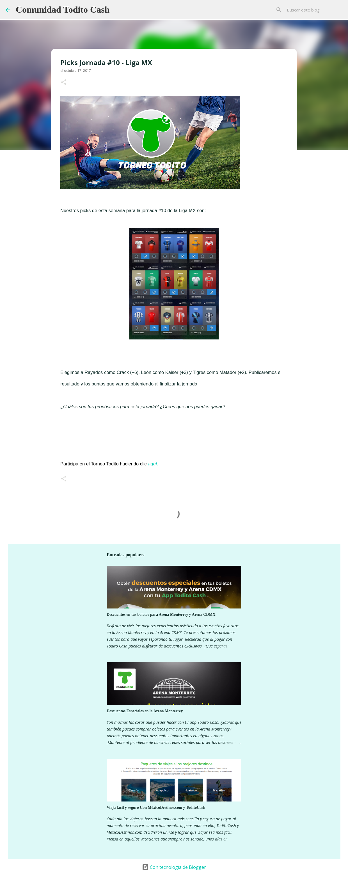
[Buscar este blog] (314, 10)
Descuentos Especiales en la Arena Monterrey (145, 711)
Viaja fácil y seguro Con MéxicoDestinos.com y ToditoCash (156, 807)
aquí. (153, 463)
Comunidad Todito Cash (62, 9)
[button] (63, 82)
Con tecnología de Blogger (174, 867)
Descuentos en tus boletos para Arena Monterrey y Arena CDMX (161, 614)
